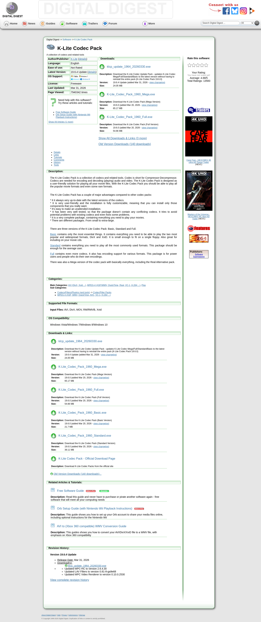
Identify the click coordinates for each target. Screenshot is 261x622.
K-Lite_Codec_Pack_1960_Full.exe (125, 116)
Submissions (73, 615)
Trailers (90, 23)
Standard (55, 245)
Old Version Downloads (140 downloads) (125, 144)
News (28, 23)
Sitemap (82, 615)
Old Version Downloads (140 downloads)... (77, 473)
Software (69, 23)
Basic (53, 234)
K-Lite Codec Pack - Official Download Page (83, 458)
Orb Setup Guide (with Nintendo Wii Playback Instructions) (73, 115)
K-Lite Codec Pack (83, 39)
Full (52, 253)
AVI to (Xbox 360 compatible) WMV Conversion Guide (88, 526)
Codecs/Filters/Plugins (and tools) (73, 292)
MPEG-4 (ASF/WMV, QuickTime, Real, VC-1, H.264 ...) (113, 285)
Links (56, 155)
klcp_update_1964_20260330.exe (125, 66)
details (82, 59)
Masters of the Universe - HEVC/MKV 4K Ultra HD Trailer (199, 216)
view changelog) (157, 82)
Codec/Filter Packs (102, 292)
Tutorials (58, 157)
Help (59, 615)
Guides (47, 23)
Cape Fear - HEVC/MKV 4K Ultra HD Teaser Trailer (199, 161)
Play (144, 285)
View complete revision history (69, 579)
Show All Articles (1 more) (61, 122)
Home (11, 23)
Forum (109, 23)
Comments (59, 160)
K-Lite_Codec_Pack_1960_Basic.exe (79, 412)
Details (57, 152)
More (148, 23)
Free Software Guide (66, 112)
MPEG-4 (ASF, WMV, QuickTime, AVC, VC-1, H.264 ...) (84, 295)
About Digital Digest (49, 615)
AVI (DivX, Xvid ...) (77, 285)
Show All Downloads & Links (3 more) (123, 138)
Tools (56, 165)
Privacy (64, 615)
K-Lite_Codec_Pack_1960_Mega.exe (127, 94)
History (57, 162)
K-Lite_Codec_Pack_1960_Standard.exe (81, 435)
